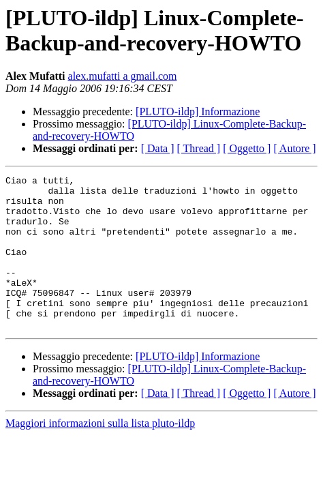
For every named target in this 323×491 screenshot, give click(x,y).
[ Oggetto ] (247, 148)
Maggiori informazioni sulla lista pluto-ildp (100, 454)
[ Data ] (157, 148)
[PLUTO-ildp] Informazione (198, 111)
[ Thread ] (199, 148)
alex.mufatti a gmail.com (122, 76)
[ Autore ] (294, 148)
